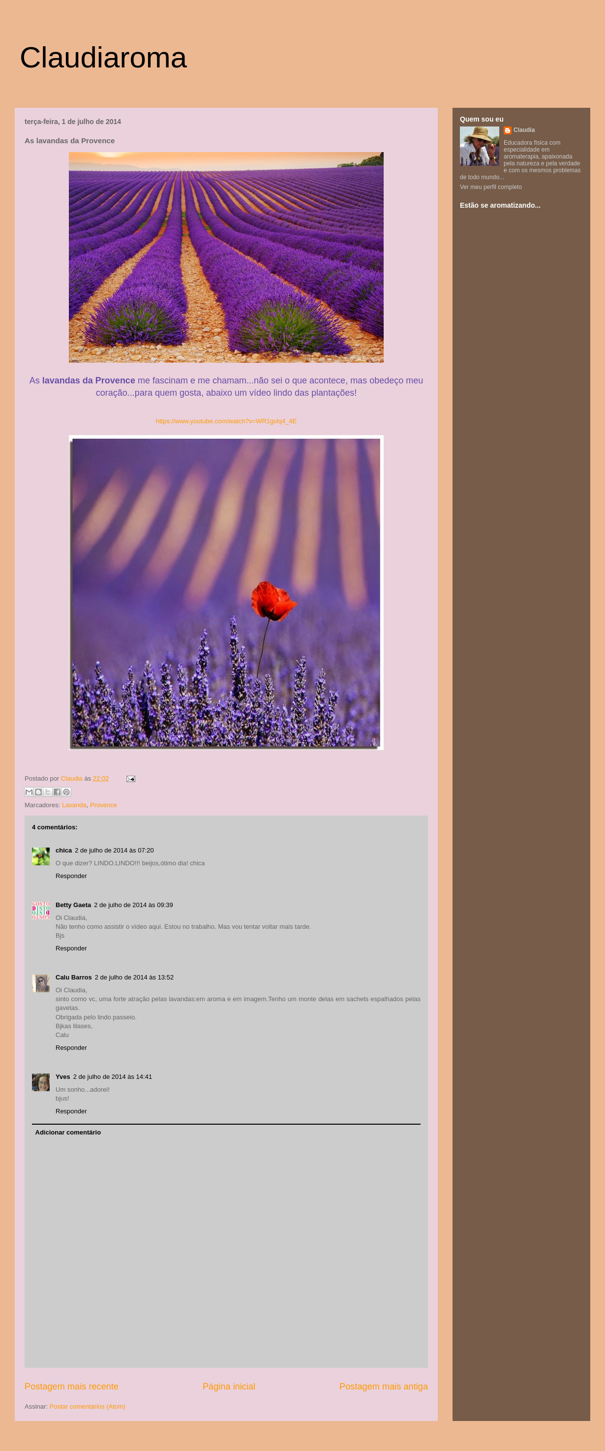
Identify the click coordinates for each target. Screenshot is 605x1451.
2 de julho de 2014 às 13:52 (134, 977)
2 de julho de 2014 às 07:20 (114, 850)
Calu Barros (74, 977)
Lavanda (74, 805)
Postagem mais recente (72, 1386)
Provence (103, 805)
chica (64, 850)
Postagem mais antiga (383, 1386)
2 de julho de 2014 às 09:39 (133, 905)
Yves (63, 1076)
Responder (71, 876)
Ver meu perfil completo (491, 187)
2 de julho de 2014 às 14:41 (112, 1076)
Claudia (73, 778)
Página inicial (229, 1386)
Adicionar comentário (68, 1132)
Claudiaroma (103, 57)
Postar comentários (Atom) (88, 1406)
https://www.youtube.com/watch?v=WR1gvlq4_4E (226, 421)
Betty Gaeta (73, 905)
